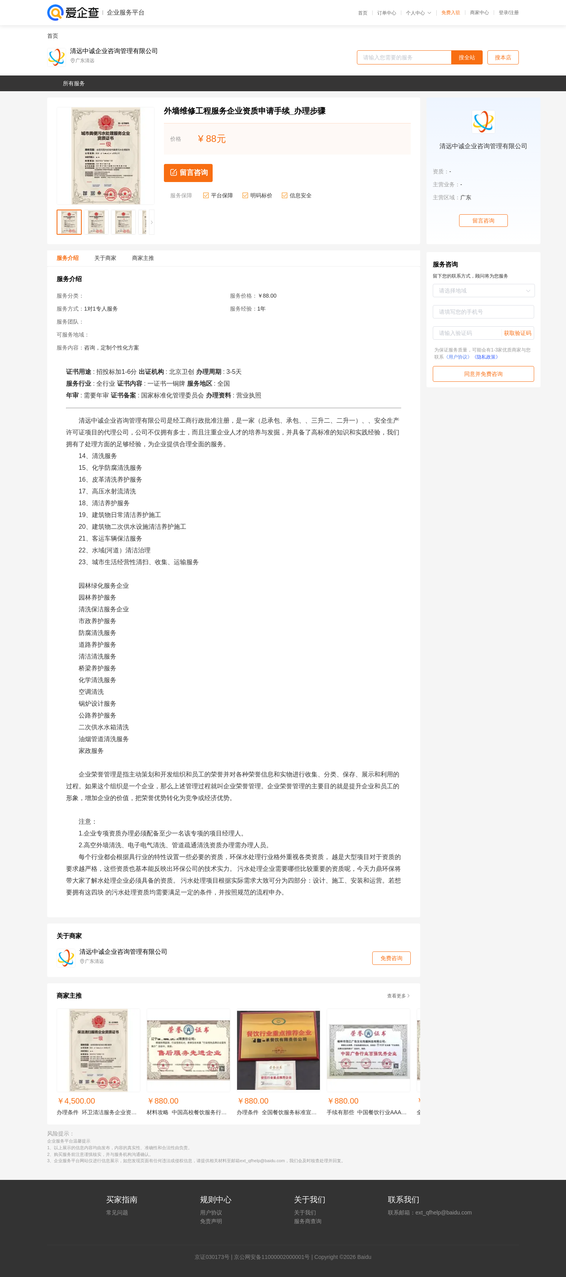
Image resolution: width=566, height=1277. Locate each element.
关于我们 (305, 1212)
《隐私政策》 (486, 357)
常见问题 (117, 1212)
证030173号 (215, 1257)
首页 (363, 13)
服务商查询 (308, 1221)
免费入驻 (450, 12)
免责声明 (211, 1221)
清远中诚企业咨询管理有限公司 (114, 51)
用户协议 (211, 1212)
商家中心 (479, 12)
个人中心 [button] (419, 13)
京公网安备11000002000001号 (272, 1257)
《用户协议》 (458, 357)
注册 (514, 12)
